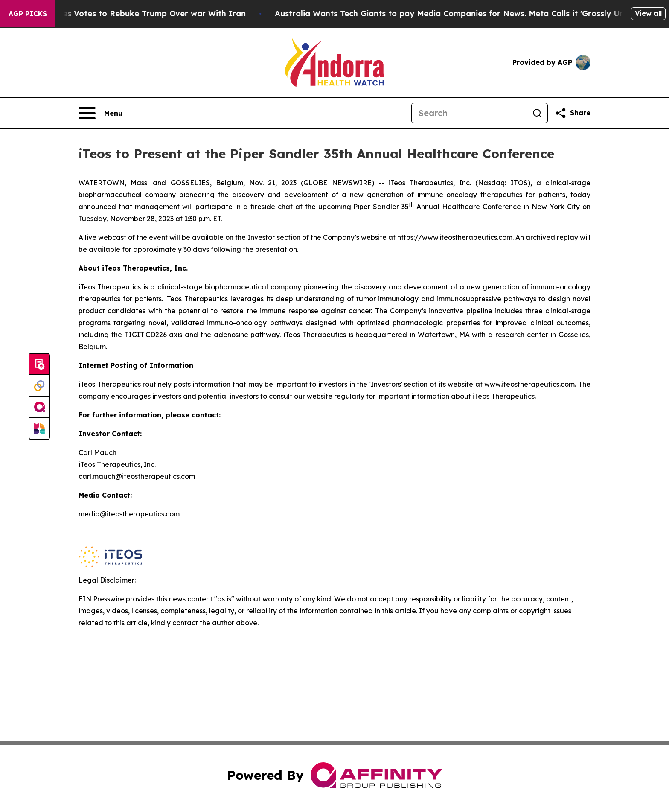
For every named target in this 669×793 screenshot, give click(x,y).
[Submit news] (39, 364)
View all (648, 13)
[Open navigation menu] (100, 113)
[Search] (469, 113)
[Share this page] (572, 113)
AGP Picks (28, 13)
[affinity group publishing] (39, 407)
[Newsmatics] (39, 428)
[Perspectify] (39, 385)
